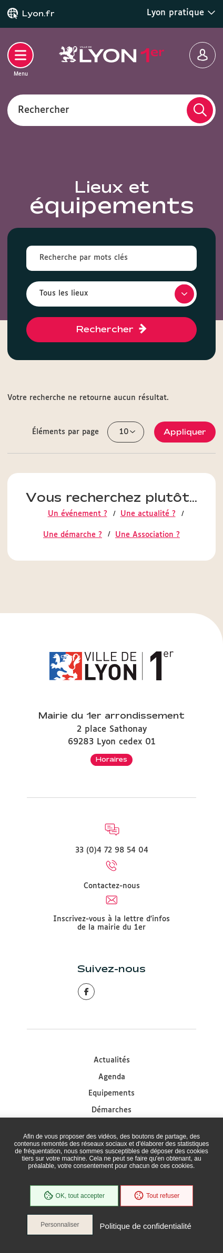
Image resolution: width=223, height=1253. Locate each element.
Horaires (111, 759)
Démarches (111, 1110)
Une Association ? (147, 535)
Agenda (111, 1077)
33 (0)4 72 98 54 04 (111, 850)
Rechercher (43, 109)
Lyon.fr (38, 13)
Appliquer (185, 431)
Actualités (112, 1060)
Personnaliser (59, 1224)
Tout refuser (156, 1196)
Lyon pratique (181, 12)
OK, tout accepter (74, 1196)
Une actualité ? (148, 514)
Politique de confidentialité (145, 1226)
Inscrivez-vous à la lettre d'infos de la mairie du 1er (111, 923)
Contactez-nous (112, 886)
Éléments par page (65, 432)
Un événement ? (77, 514)
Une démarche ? (72, 535)
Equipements (111, 1093)
